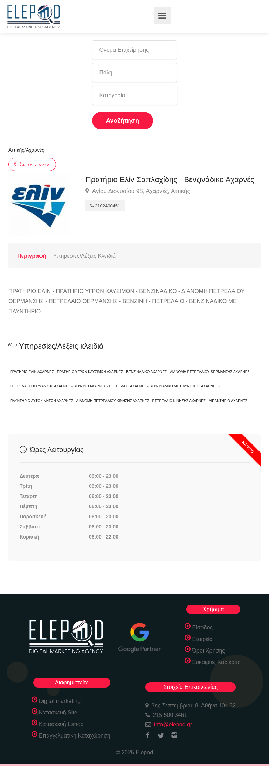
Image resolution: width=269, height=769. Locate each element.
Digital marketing (60, 701)
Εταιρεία (202, 639)
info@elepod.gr (173, 724)
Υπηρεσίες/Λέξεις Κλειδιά (84, 256)
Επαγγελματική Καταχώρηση (74, 736)
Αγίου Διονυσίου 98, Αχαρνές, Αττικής (137, 191)
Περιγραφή (31, 256)
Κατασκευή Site (58, 712)
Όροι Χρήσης (208, 651)
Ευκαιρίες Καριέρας (216, 662)
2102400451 (105, 205)
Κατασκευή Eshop (61, 724)
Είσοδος (202, 628)
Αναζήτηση (122, 120)
